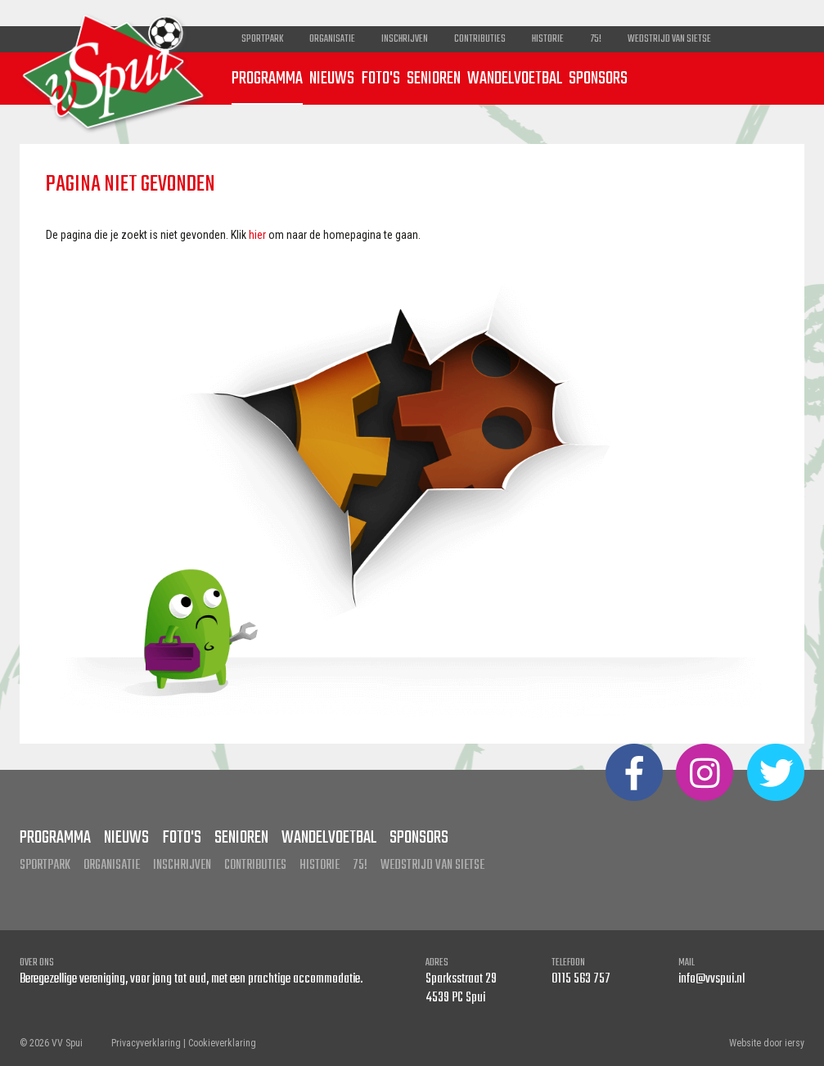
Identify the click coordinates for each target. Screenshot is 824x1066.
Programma (267, 78)
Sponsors (598, 78)
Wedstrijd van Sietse (669, 39)
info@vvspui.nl (711, 979)
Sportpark (262, 39)
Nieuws (331, 78)
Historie (548, 39)
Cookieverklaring (222, 1043)
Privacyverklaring (146, 1043)
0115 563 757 (581, 979)
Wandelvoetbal (514, 78)
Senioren (434, 78)
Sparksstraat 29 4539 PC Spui (461, 989)
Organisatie (332, 39)
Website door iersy (766, 1043)
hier (257, 234)
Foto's (380, 78)
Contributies (480, 39)
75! (595, 39)
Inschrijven (404, 39)
